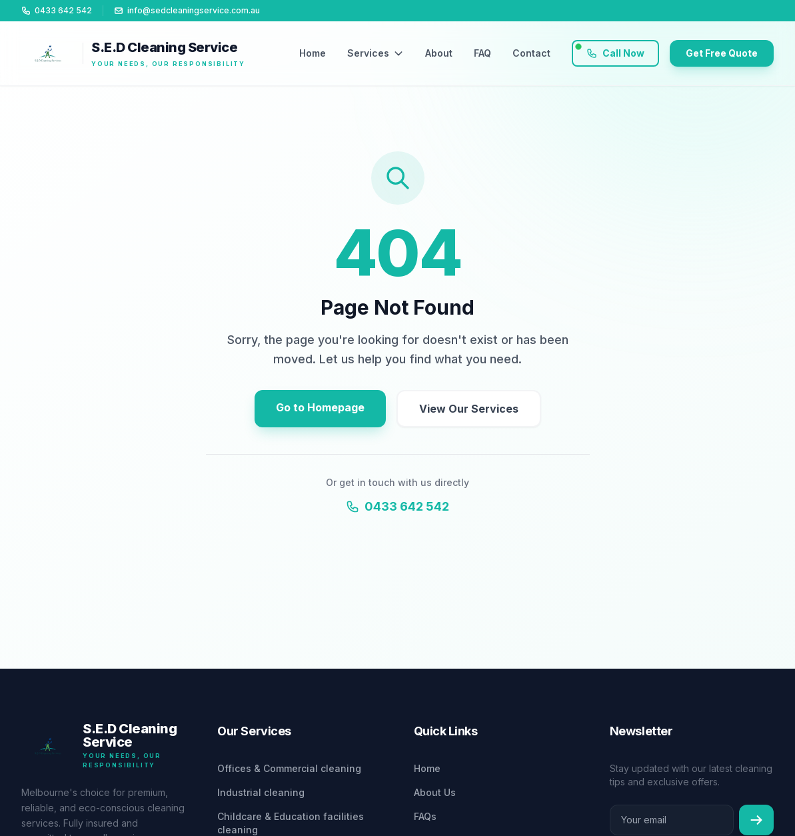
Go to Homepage (320, 407)
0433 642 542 (397, 506)
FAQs (425, 816)
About (438, 53)
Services (375, 53)
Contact (531, 53)
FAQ (482, 53)
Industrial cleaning (261, 792)
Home (312, 53)
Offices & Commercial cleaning (289, 768)
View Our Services (468, 408)
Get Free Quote (722, 53)
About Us (435, 792)
